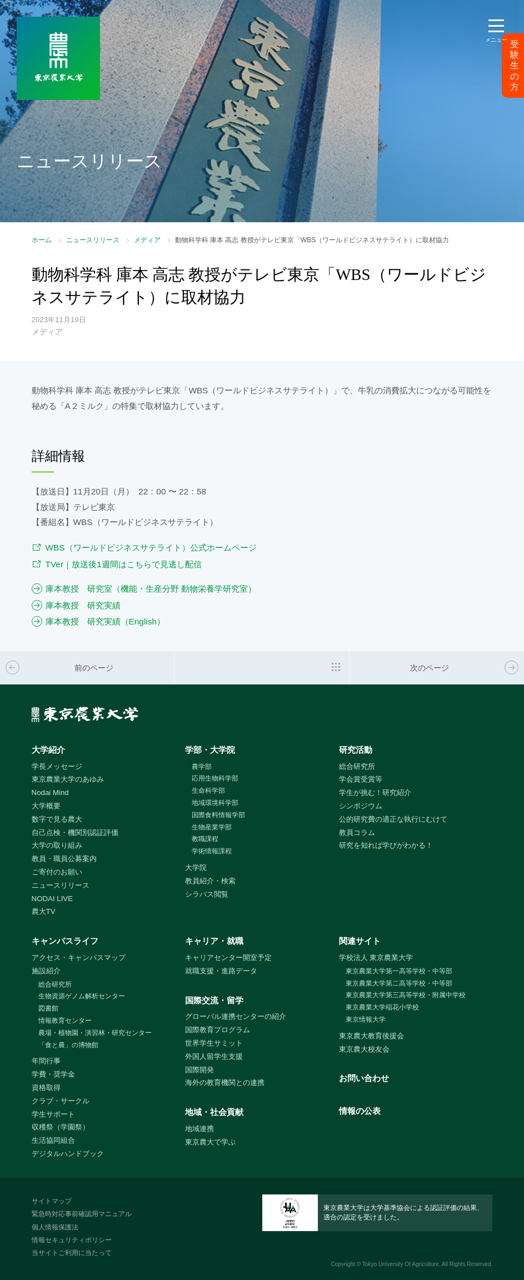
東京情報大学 (366, 1019)
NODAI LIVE (52, 898)
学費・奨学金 (53, 1074)
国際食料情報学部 (218, 815)
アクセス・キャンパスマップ (79, 957)
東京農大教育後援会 (371, 1036)
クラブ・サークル (60, 1101)
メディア (147, 240)
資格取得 (46, 1087)
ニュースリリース (92, 240)
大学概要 (46, 806)
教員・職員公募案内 (64, 858)
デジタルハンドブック (68, 1153)
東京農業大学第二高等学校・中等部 (399, 983)
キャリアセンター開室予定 (228, 957)
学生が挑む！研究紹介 (375, 792)
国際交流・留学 (214, 1000)
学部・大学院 (210, 749)
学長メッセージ (57, 766)
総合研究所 (357, 766)
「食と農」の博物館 (68, 1045)
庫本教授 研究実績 (83, 605)
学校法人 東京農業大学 (376, 957)
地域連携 (199, 1128)
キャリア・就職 (214, 941)
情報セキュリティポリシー (72, 1240)
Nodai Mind (50, 792)
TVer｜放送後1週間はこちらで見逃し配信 (124, 564)
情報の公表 (360, 1111)
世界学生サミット (214, 1043)
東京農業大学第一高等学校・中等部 (399, 971)
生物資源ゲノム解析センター (81, 996)
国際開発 (199, 1070)
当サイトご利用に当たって (72, 1253)
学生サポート (53, 1114)
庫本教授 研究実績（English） (105, 621)
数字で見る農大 (57, 819)
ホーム (42, 240)
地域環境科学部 (215, 803)
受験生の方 (514, 65)
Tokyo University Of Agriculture (400, 1264)
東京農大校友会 (364, 1049)
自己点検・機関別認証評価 (75, 832)
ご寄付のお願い (57, 872)
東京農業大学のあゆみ (68, 779)
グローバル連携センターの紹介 (235, 1016)
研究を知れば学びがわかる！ (386, 845)
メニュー (496, 40)
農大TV (44, 911)
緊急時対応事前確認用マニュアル (82, 1214)
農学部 (202, 767)
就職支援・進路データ (221, 971)
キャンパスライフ (65, 941)
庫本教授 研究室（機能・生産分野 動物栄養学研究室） (151, 588)
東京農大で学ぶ (210, 1142)
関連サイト (360, 941)
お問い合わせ (364, 1078)
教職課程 (205, 839)
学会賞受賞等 (360, 779)
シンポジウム (360, 806)
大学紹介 (48, 749)
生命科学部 (208, 790)
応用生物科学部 (215, 778)
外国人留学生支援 (214, 1056)
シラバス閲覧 (206, 894)
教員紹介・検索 (210, 881)
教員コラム (357, 832)
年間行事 (46, 1061)
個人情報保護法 (55, 1227)
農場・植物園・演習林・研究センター (95, 1033)
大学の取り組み (57, 845)
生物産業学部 (212, 827)
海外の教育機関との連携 (225, 1082)
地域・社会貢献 (214, 1112)
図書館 (48, 1008)
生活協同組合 (53, 1140)
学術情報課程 (212, 851)
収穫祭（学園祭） (60, 1127)
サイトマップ (52, 1201)
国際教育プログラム (217, 1030)
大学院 (196, 867)
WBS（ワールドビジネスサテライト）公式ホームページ (151, 547)
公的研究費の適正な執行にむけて (393, 819)
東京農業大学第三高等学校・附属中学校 (406, 995)
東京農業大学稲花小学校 (382, 1007)
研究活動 (355, 749)
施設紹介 (46, 971)
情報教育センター (65, 1020)
